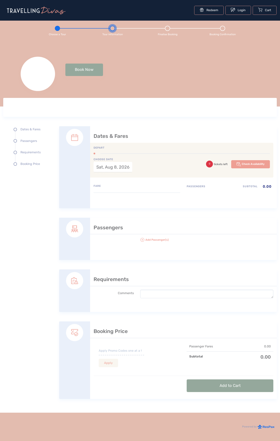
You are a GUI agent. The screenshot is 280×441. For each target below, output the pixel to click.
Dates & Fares (30, 129)
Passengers (28, 141)
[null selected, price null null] (140, 74)
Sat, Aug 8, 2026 (112, 167)
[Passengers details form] (168, 234)
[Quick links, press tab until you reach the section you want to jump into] (28, 148)
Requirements (30, 152)
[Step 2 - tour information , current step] (112, 30)
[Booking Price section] (168, 355)
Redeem (209, 10)
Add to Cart (230, 385)
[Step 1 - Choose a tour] (57, 30)
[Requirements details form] (168, 286)
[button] (207, 241)
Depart (99, 147)
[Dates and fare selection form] (168, 162)
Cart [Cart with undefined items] (264, 10)
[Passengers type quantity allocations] (230, 194)
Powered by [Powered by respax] (258, 426)
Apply (108, 363)
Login (238, 10)
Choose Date (103, 159)
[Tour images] (206, 108)
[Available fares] (137, 199)
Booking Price (30, 164)
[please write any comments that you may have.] (207, 294)
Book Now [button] (84, 69)
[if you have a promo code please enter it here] (121, 351)
